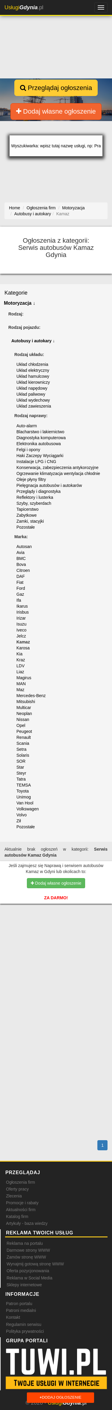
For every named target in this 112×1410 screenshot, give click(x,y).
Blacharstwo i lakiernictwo (40, 431)
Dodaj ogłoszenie (61, 1397)
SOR (20, 761)
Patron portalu (19, 1303)
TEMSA (23, 785)
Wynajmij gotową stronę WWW (35, 1264)
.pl (23, 7)
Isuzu (21, 624)
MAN (21, 683)
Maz (20, 689)
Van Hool (24, 803)
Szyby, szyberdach (33, 503)
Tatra (21, 779)
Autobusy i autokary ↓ (33, 340)
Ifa (18, 600)
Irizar (21, 618)
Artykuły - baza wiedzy (26, 1223)
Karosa (23, 648)
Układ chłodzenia (32, 364)
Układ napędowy (31, 388)
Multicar (23, 707)
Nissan (22, 719)
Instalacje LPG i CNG (36, 461)
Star (20, 767)
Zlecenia (14, 1196)
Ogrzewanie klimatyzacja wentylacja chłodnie (58, 473)
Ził (18, 820)
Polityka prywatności (25, 1331)
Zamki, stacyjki (30, 521)
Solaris (22, 755)
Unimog (23, 797)
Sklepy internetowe (24, 1284)
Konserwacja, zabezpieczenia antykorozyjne (57, 467)
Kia (19, 653)
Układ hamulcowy (32, 376)
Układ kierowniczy (33, 382)
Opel (20, 725)
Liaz (20, 671)
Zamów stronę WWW (26, 1257)
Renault (23, 737)
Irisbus (22, 612)
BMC (21, 558)
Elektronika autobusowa (38, 443)
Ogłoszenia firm (20, 1182)
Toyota (22, 791)
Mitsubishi (25, 701)
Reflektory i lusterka (34, 497)
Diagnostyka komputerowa (41, 437)
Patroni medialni (21, 1310)
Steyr (21, 773)
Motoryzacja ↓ (19, 303)
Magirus (23, 677)
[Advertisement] (56, 946)
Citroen (23, 570)
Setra (21, 749)
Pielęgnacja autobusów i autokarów (49, 485)
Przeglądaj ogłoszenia (56, 88)
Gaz (20, 594)
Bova (21, 564)
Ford (20, 588)
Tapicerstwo (27, 509)
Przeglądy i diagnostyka (38, 491)
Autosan (24, 546)
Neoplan (24, 713)
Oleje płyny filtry (31, 479)
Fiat (19, 582)
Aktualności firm (21, 1209)
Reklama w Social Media (29, 1278)
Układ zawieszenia (33, 406)
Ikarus (22, 606)
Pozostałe (25, 527)
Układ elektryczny (32, 370)
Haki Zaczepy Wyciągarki (39, 455)
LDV (20, 665)
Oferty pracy (17, 1189)
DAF (20, 576)
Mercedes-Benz (31, 695)
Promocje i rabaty (22, 1202)
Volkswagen (27, 809)
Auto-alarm (26, 425)
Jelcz (21, 636)
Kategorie (15, 293)
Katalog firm (17, 1216)
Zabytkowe (26, 515)
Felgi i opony (28, 449)
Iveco (21, 630)
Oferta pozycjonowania (28, 1270)
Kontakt (13, 1317)
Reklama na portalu (25, 1243)
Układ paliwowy (30, 394)
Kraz (20, 659)
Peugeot (24, 731)
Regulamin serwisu (23, 1324)
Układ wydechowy (33, 400)
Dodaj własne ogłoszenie (56, 111)
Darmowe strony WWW (28, 1250)
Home (14, 207)
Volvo (21, 814)
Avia (20, 552)
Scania (22, 743)
